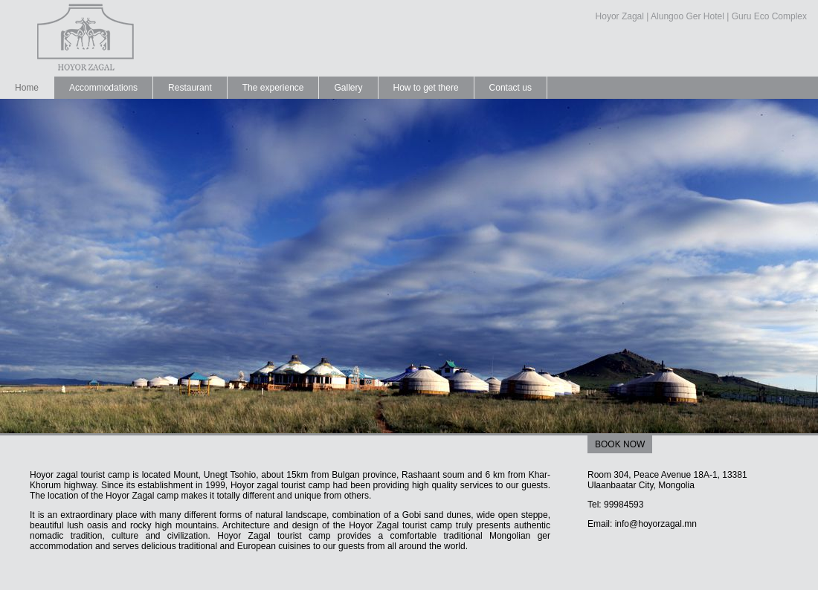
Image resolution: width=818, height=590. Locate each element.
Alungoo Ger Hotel (687, 16)
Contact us (510, 87)
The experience (273, 87)
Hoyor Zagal (620, 16)
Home (27, 87)
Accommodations (103, 87)
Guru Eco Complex (769, 16)
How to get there (426, 87)
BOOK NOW (620, 444)
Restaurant (190, 87)
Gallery (348, 87)
